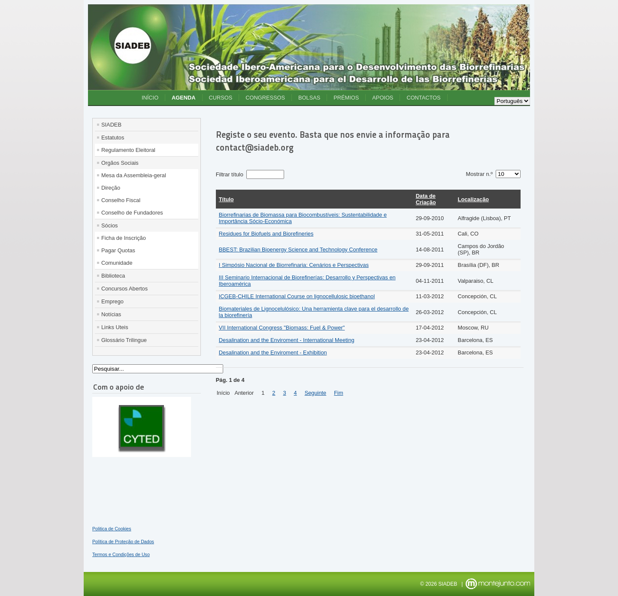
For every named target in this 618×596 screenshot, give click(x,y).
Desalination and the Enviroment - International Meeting (286, 340)
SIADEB (111, 124)
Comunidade (117, 263)
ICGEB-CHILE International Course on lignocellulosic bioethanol (297, 296)
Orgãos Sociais (120, 163)
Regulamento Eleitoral (128, 150)
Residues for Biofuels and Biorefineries (266, 233)
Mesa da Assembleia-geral (133, 175)
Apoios (382, 97)
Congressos (265, 97)
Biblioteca (113, 275)
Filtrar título (230, 174)
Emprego (112, 301)
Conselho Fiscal (120, 200)
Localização (473, 199)
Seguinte (316, 393)
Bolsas (309, 97)
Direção (110, 188)
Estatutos (112, 137)
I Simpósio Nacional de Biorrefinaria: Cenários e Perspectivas (294, 265)
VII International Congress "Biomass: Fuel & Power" (282, 327)
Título (226, 199)
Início (150, 97)
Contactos (423, 97)
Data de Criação (426, 199)
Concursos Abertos (124, 288)
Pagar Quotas (118, 250)
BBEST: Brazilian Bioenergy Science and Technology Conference (298, 249)
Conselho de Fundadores (132, 212)
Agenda (183, 97)
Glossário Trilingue (124, 340)
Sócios (109, 225)
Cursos (221, 97)
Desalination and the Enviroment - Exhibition (273, 352)
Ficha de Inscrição (123, 238)
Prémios (346, 97)
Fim (338, 393)
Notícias (111, 314)
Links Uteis (114, 327)
